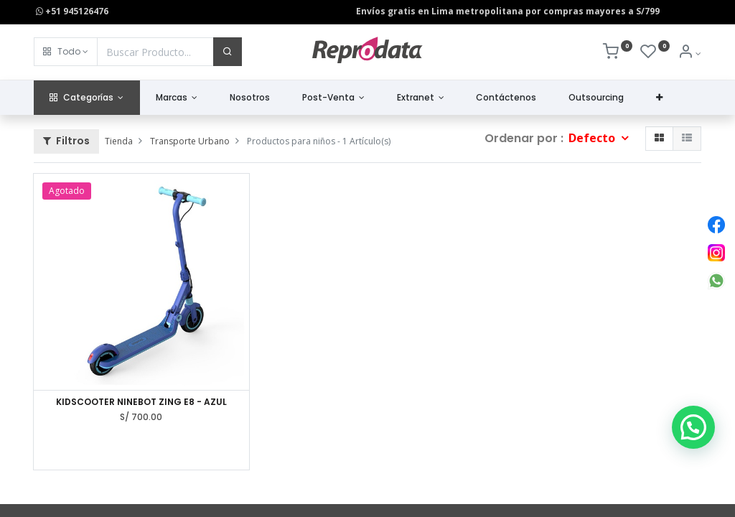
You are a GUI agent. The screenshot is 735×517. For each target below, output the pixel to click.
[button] (66, 51)
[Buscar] (227, 51)
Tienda (119, 141)
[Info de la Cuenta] (689, 53)
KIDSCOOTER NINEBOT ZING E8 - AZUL (141, 402)
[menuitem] (250, 98)
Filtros (66, 141)
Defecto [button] (593, 138)
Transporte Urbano (190, 141)
